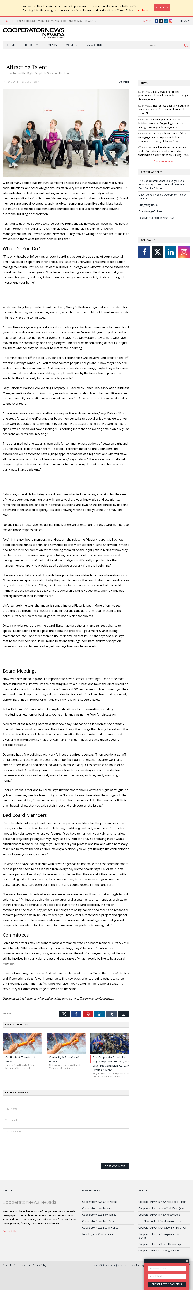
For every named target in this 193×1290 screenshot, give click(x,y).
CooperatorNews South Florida (100, 1227)
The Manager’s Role (150, 211)
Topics (29, 45)
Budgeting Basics (148, 205)
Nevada (185, 20)
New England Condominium (98, 1234)
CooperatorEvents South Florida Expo (160, 1244)
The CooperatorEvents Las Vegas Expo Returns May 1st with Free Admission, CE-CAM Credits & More (80, 20)
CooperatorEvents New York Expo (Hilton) (162, 1201)
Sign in (147, 20)
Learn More (141, 10)
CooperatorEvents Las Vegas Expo (158, 1250)
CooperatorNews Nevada (97, 1208)
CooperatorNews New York (98, 1221)
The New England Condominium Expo (160, 1221)
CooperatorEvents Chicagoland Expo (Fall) (162, 1227)
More (70, 45)
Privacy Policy (39, 1265)
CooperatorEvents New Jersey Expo (159, 1214)
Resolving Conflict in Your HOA (156, 217)
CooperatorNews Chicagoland (99, 1201)
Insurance (123, 82)
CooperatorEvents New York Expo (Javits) (162, 1208)
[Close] (162, 7)
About (7, 1190)
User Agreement (144, 1265)
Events (52, 45)
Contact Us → (11, 1231)
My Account (95, 45)
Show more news (164, 161)
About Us (7, 1265)
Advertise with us (22, 1265)
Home (11, 45)
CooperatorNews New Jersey (99, 1214)
